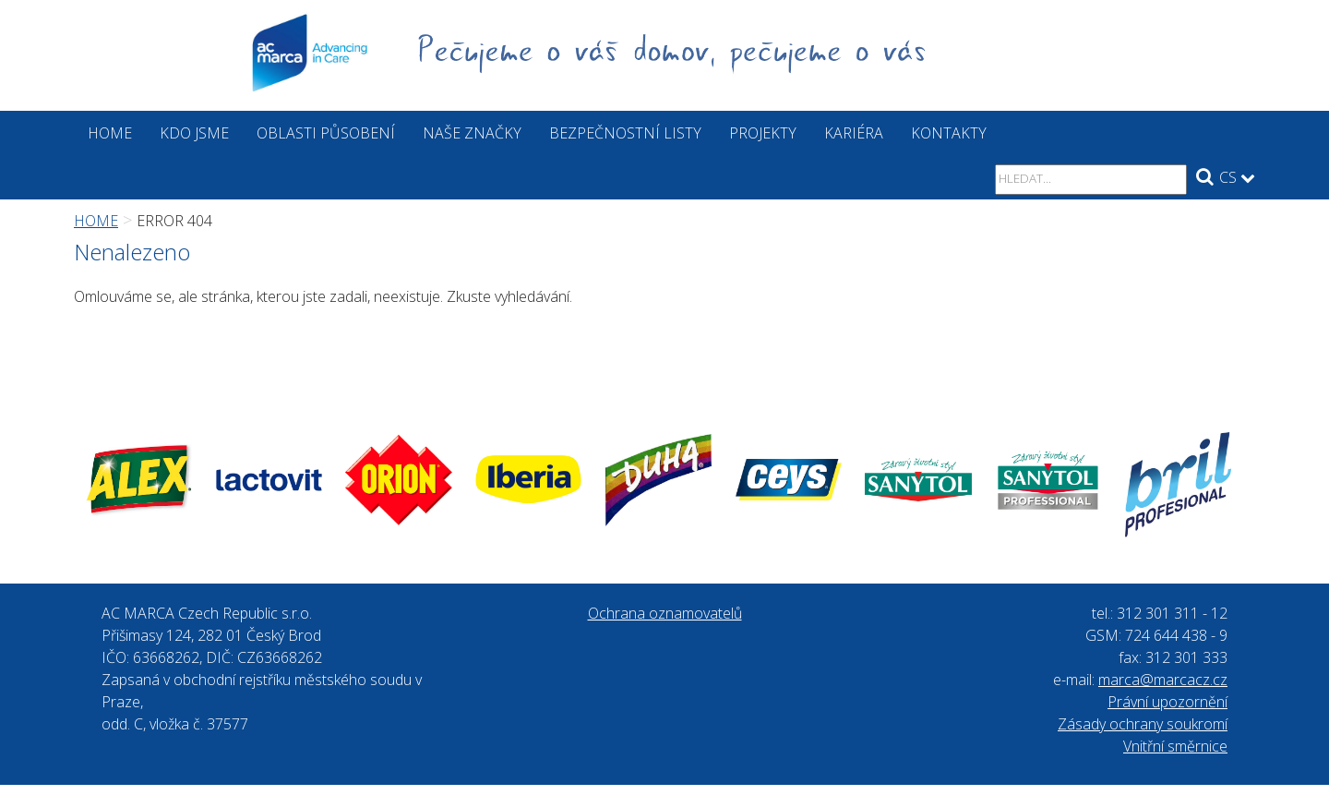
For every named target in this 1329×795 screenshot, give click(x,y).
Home (110, 133)
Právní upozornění (1167, 702)
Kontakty (949, 133)
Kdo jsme (194, 133)
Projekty (762, 133)
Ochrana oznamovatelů (665, 613)
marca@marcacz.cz (1162, 679)
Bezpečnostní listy (625, 133)
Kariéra (853, 133)
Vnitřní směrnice (1175, 746)
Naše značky (472, 133)
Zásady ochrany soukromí (1142, 724)
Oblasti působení (326, 133)
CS (1237, 177)
